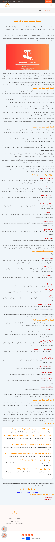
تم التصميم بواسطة (36, 538)
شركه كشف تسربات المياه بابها (27, 492)
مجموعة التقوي (18, 538)
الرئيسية (47, 10)
